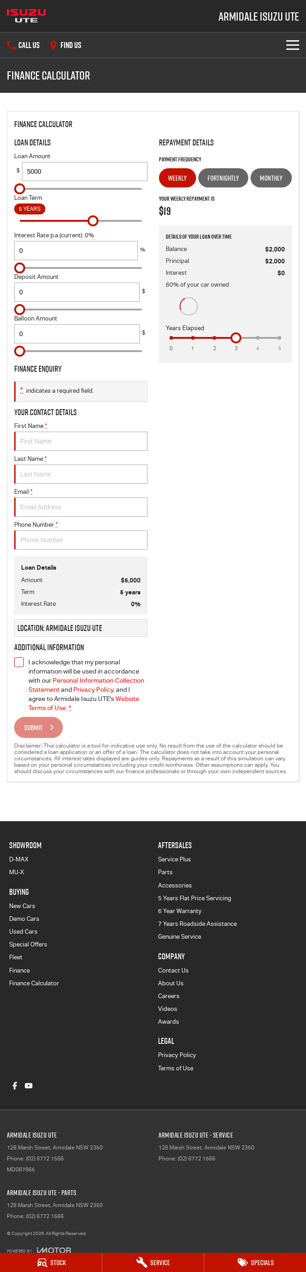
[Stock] (51, 1262)
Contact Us (173, 970)
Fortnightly (223, 178)
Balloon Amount (81, 329)
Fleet (15, 957)
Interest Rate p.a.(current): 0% (81, 246)
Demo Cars (24, 918)
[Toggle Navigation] (292, 45)
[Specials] (255, 1262)
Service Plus (174, 859)
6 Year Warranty (180, 911)
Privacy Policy (177, 1055)
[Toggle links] (39, 1250)
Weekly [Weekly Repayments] (177, 178)
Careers (169, 996)
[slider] (19, 188)
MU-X (16, 872)
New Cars (22, 906)
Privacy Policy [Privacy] (93, 689)
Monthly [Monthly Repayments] (271, 178)
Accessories (175, 885)
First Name (81, 436)
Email (81, 502)
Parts (165, 872)
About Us (171, 983)
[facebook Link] (15, 1085)
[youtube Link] (28, 1085)
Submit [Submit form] (33, 727)
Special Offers (28, 944)
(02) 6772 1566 (45, 1158)
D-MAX (18, 859)
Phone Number (81, 535)
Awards (168, 1021)
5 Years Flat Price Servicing (194, 898)
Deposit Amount (81, 287)
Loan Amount (81, 167)
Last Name (81, 469)
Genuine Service (179, 936)
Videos (167, 1008)
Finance (19, 970)
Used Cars (23, 931)
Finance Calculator (34, 983)
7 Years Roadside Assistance (197, 923)
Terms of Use (175, 1068)
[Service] (153, 1262)
